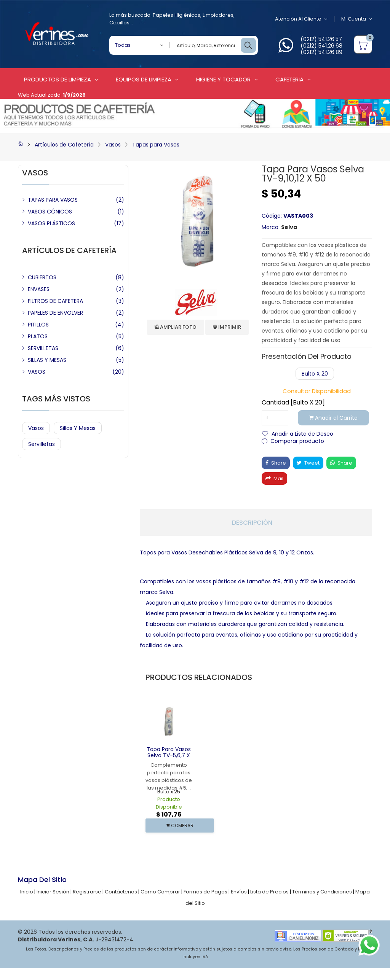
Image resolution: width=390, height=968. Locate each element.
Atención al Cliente (301, 19)
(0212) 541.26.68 (321, 45)
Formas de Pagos (205, 891)
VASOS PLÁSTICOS (51, 223)
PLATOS (38, 336)
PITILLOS (38, 324)
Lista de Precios (269, 891)
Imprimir (227, 327)
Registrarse (87, 891)
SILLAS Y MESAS (47, 360)
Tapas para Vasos (155, 144)
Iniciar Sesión (53, 891)
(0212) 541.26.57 (321, 39)
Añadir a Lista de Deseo (302, 433)
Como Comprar (160, 891)
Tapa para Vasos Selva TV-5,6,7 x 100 (169, 755)
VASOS (36, 372)
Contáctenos (121, 891)
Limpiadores (218, 15)
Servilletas (41, 444)
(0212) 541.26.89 (321, 52)
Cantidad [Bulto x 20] (293, 402)
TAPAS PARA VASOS (53, 200)
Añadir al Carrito (333, 418)
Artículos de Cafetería (64, 144)
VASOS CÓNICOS (50, 211)
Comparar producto (297, 440)
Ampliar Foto (176, 327)
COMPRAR (179, 825)
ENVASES (39, 289)
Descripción (252, 523)
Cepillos (119, 22)
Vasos (113, 144)
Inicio (26, 891)
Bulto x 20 (315, 373)
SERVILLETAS (43, 348)
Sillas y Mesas (78, 428)
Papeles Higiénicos (176, 15)
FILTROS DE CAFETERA (55, 301)
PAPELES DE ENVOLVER (55, 313)
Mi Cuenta (356, 19)
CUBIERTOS (42, 277)
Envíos (239, 891)
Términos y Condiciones (322, 891)
